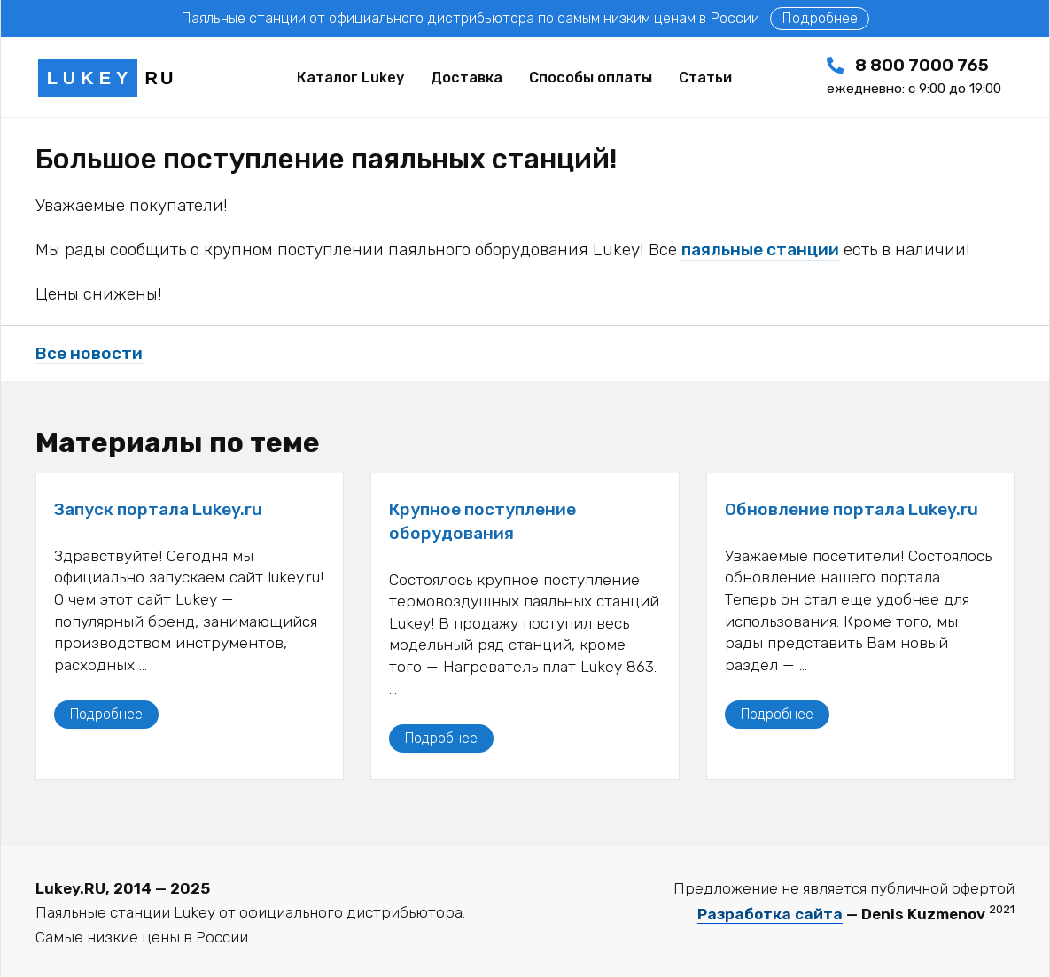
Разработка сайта (770, 914)
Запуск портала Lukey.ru (158, 509)
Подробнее (820, 18)
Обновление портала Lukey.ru (851, 509)
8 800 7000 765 (914, 76)
